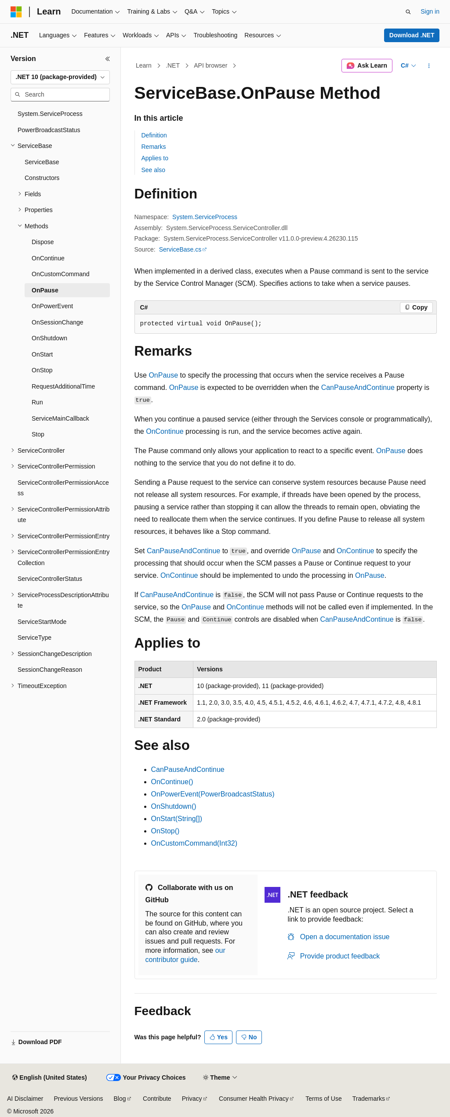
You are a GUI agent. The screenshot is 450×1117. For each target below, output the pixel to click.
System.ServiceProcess (204, 216)
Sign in (430, 11)
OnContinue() (172, 782)
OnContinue (164, 431)
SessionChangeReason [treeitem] (50, 669)
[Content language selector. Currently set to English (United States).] (49, 1078)
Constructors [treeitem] (42, 177)
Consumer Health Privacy (254, 1098)
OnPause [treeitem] (45, 290)
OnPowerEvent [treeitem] (52, 306)
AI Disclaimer (25, 1098)
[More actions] (428, 66)
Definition (154, 135)
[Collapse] (107, 59)
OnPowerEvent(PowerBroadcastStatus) (213, 794)
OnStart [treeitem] (42, 354)
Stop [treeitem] (38, 434)
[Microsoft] (16, 12)
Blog (120, 1098)
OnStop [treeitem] (42, 370)
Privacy (192, 1098)
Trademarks (368, 1098)
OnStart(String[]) (176, 818)
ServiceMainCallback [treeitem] (60, 418)
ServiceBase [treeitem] (42, 162)
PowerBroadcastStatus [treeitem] (49, 129)
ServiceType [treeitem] (34, 637)
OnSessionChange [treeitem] (57, 322)
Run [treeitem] (37, 402)
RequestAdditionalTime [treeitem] (63, 386)
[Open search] (408, 12)
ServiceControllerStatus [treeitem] (50, 578)
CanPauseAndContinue (358, 387)
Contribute (157, 1098)
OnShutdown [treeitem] (49, 338)
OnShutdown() (173, 806)
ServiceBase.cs (180, 249)
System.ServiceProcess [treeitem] (50, 113)
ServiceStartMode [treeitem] (42, 621)
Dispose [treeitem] (43, 241)
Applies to (155, 158)
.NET (173, 65)
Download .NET (412, 35)
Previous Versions (78, 1098)
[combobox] (60, 77)
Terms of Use (323, 1098)
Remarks (154, 146)
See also (153, 169)
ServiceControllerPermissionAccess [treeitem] (63, 488)
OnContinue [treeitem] (48, 258)
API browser (210, 65)
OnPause (163, 375)
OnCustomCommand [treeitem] (61, 273)
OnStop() (165, 831)
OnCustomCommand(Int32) (194, 843)
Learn (144, 65)
